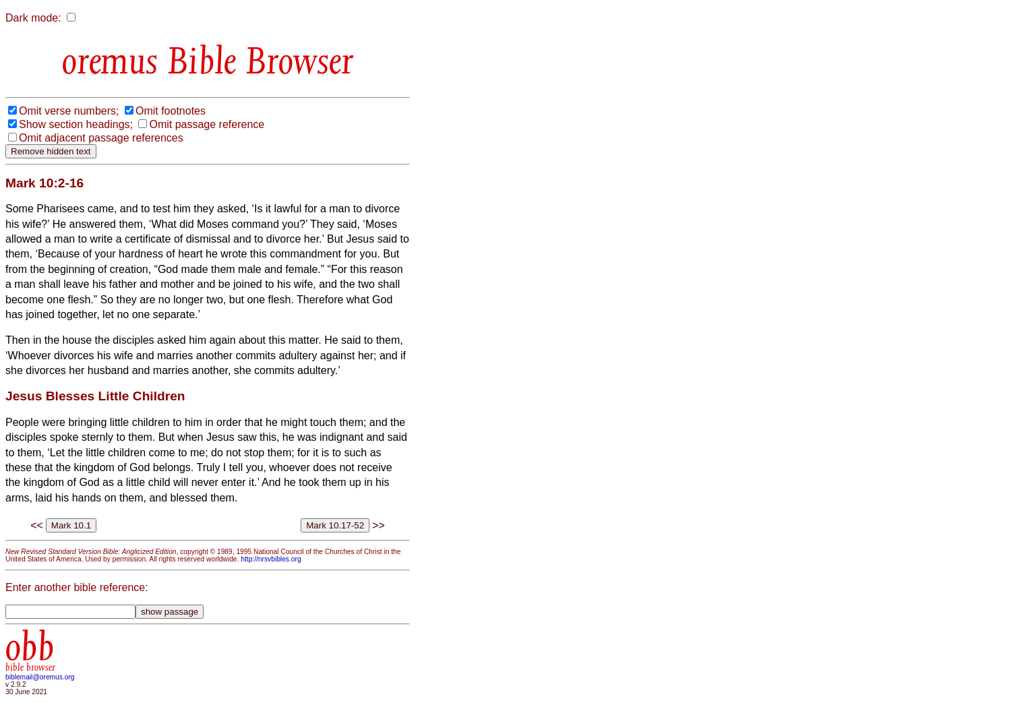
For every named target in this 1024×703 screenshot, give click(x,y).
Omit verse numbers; (69, 111)
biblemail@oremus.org (40, 677)
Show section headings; (76, 124)
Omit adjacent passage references (101, 138)
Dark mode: (33, 18)
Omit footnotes (170, 111)
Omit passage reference (206, 124)
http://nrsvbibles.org (271, 559)
